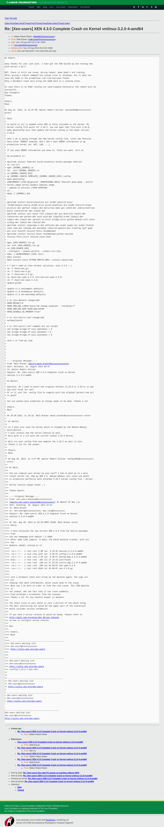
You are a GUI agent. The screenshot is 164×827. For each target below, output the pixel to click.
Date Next (19, 23)
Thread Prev (29, 23)
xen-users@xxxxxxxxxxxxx (25, 45)
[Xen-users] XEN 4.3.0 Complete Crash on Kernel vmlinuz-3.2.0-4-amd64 (50, 742)
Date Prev (9, 23)
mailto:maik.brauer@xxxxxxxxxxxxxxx (48, 363)
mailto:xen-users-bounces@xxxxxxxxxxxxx (32, 502)
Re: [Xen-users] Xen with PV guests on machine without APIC (51, 773)
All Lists (13, 18)
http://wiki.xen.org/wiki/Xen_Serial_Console (34, 617)
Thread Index (64, 23)
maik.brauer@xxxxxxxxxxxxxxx (42, 39)
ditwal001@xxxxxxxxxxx (44, 36)
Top (6, 18)
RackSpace (50, 820)
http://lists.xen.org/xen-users (28, 649)
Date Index (52, 23)
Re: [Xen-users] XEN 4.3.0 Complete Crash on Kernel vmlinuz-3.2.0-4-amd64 (52, 731)
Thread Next (41, 23)
